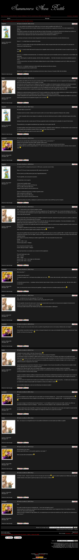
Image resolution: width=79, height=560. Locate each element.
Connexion (69, 16)
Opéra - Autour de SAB (33, 534)
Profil (28, 16)
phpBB (37, 553)
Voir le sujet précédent (6, 533)
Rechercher (5, 16)
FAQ (2, 16)
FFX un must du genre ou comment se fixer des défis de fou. (18, 21)
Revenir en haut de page (7, 74)
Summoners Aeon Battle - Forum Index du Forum (13, 534)
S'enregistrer (75, 16)
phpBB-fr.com (42, 554)
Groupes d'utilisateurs (22, 16)
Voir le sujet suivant (5, 532)
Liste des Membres (13, 16)
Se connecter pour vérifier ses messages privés (40, 16)
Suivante (76, 533)
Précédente (67, 533)
